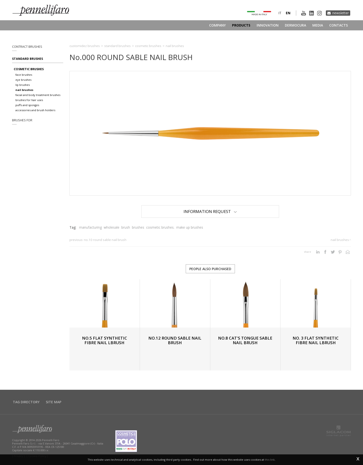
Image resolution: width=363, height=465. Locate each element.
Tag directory (26, 402)
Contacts (338, 25)
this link (270, 459)
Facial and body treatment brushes (37, 95)
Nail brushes (24, 90)
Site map (53, 402)
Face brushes (23, 74)
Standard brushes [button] (27, 59)
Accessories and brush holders (35, 110)
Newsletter (340, 13)
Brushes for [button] (22, 120)
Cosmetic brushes (29, 69)
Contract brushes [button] (27, 47)
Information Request (210, 211)
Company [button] (217, 25)
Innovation (268, 25)
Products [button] (241, 25)
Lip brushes (22, 85)
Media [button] (317, 25)
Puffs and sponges (27, 105)
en (288, 13)
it (279, 13)
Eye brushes (23, 80)
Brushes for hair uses (29, 100)
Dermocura (295, 25)
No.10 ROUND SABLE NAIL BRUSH (105, 240)
